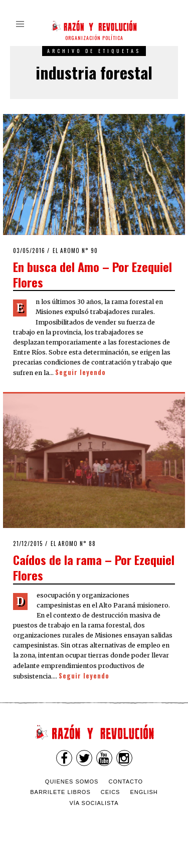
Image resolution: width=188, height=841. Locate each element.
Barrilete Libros (60, 792)
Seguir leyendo (80, 372)
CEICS (110, 792)
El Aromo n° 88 (73, 544)
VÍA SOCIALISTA (93, 803)
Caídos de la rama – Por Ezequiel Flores (93, 567)
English (144, 792)
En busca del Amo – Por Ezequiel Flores (92, 274)
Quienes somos (72, 781)
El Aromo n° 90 (75, 250)
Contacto (125, 781)
